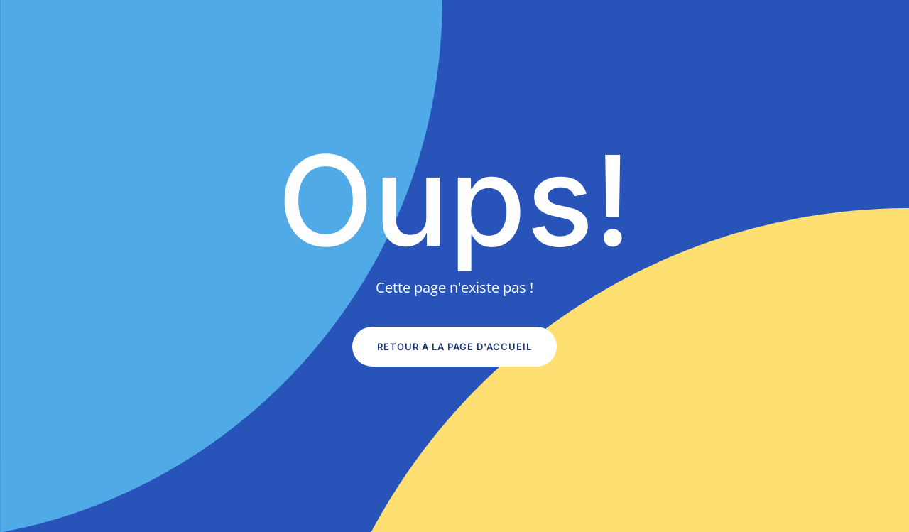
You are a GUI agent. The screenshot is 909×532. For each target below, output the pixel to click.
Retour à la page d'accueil (454, 346)
